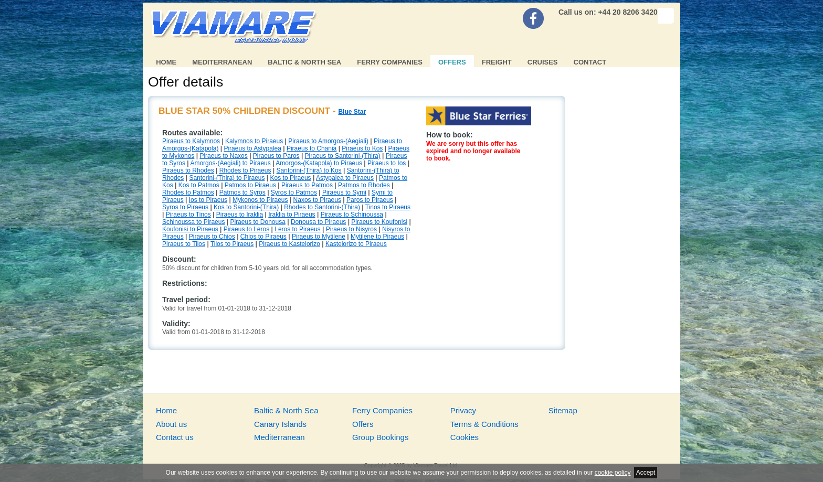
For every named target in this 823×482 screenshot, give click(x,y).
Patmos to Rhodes (364, 185)
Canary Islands (280, 424)
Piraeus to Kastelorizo (289, 244)
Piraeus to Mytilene (318, 236)
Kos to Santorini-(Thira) (246, 207)
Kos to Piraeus (290, 177)
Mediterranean (222, 62)
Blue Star (352, 111)
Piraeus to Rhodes (188, 170)
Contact (590, 62)
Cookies (464, 437)
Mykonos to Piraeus (260, 199)
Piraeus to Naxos (223, 155)
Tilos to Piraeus (232, 244)
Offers (452, 62)
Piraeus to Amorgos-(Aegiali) (328, 141)
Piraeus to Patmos (307, 185)
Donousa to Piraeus (318, 222)
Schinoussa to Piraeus (193, 222)
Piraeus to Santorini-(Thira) (343, 155)
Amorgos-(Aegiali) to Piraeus (230, 163)
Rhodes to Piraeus (245, 170)
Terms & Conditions (484, 424)
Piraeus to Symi (344, 192)
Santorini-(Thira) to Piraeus (227, 177)
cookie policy (613, 472)
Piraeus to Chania (311, 148)
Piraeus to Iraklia (239, 214)
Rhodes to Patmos (188, 192)
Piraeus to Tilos (183, 244)
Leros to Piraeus (297, 229)
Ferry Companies (390, 62)
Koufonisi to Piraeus (190, 229)
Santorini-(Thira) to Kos (309, 170)
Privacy (463, 410)
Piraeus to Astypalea (252, 148)
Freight (497, 62)
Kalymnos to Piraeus (254, 141)
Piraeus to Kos (362, 148)
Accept (646, 472)
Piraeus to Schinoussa (352, 214)
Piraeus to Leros (246, 229)
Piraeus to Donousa (257, 222)
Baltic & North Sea (304, 62)
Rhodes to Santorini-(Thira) (322, 207)
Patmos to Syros (242, 192)
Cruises (542, 62)
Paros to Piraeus (369, 199)
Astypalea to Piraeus (345, 177)
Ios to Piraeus (208, 199)
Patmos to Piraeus (250, 185)
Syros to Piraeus (185, 207)
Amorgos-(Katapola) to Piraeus (319, 163)
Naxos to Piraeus (317, 199)
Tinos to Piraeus (387, 207)
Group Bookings (380, 437)
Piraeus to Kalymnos (191, 141)
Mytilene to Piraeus (377, 236)
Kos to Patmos (198, 185)
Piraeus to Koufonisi (379, 222)
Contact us (175, 437)
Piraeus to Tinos (188, 214)
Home (166, 62)
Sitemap (562, 410)
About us (171, 424)
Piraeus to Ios (386, 163)
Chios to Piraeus (263, 236)
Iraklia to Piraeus (291, 214)
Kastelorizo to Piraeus (356, 244)
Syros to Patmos (294, 192)
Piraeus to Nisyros (351, 229)
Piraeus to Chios (212, 236)
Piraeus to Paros (276, 155)
